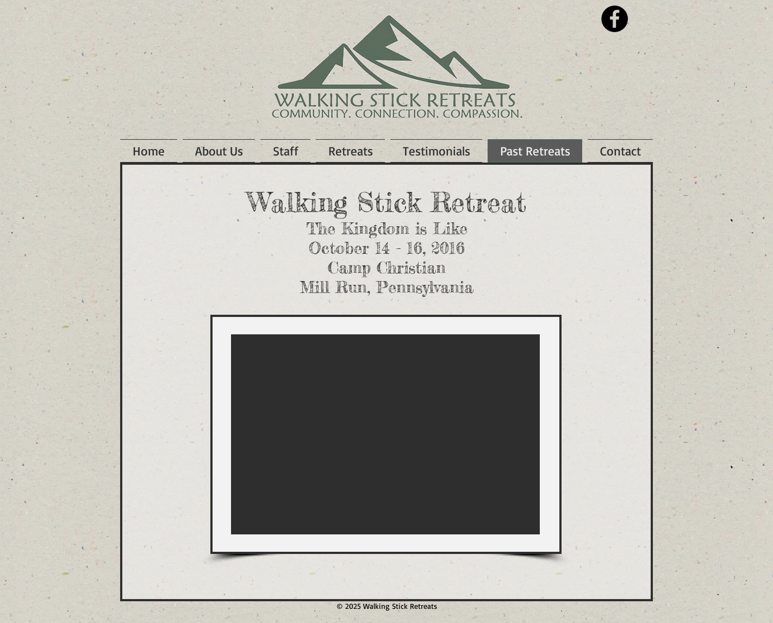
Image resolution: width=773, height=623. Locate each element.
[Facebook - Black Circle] (614, 18)
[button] (385, 434)
